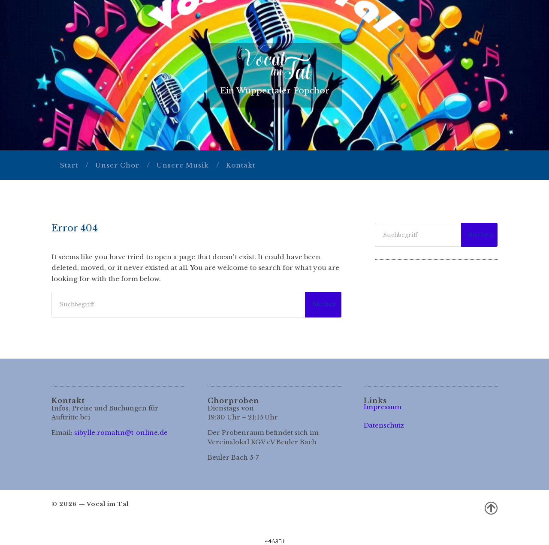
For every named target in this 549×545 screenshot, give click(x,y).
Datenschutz (384, 425)
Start (69, 165)
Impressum (382, 407)
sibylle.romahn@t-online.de (121, 433)
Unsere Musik (183, 165)
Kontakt (240, 165)
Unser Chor (117, 165)
